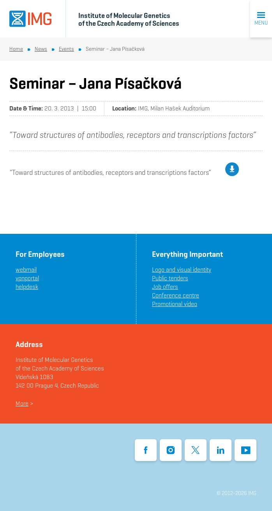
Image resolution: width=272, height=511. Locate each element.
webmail (26, 269)
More (22, 403)
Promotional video (174, 304)
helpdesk (27, 287)
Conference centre (175, 295)
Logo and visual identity (181, 269)
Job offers (165, 287)
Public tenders (170, 278)
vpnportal (27, 278)
